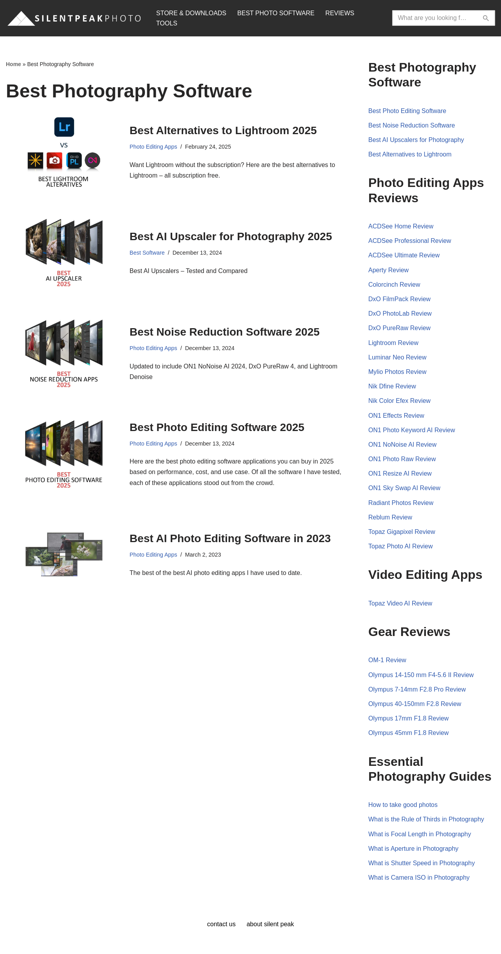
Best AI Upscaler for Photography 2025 (231, 236)
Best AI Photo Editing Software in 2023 (230, 538)
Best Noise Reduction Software (411, 125)
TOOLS (166, 23)
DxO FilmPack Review (399, 299)
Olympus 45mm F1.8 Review (408, 732)
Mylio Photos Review (397, 371)
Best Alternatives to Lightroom (410, 154)
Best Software (147, 253)
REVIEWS (339, 13)
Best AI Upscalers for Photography (416, 140)
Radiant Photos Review (400, 502)
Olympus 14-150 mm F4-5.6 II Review (421, 675)
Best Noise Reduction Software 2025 (224, 332)
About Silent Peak (270, 924)
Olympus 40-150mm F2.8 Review (414, 704)
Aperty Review (388, 270)
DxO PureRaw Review (399, 328)
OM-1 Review (387, 660)
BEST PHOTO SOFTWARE (275, 13)
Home (13, 64)
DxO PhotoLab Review (400, 313)
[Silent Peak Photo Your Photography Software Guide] (74, 18)
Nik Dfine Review (392, 386)
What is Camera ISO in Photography (419, 877)
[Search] (435, 18)
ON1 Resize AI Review (400, 473)
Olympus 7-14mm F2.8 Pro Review (417, 689)
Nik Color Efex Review (399, 400)
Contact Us (221, 924)
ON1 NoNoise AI (392, 444)
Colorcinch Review (394, 284)
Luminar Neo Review (397, 357)
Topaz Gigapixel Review (401, 531)
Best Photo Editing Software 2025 (217, 427)
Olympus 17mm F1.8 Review (408, 718)
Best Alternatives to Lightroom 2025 (223, 130)
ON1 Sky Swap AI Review (404, 488)
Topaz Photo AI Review (400, 546)
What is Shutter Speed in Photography (421, 863)
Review (426, 444)
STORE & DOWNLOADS (191, 13)
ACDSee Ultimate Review (404, 255)
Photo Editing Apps (153, 147)
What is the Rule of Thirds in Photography (426, 819)
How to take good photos (403, 804)
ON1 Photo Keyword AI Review (411, 430)
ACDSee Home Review (400, 226)
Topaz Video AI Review (400, 603)
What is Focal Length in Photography (419, 834)
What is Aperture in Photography (413, 848)
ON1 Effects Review (396, 415)
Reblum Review (390, 517)
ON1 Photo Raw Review (402, 459)
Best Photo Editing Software (407, 111)
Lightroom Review (393, 343)
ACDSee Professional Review (409, 240)
